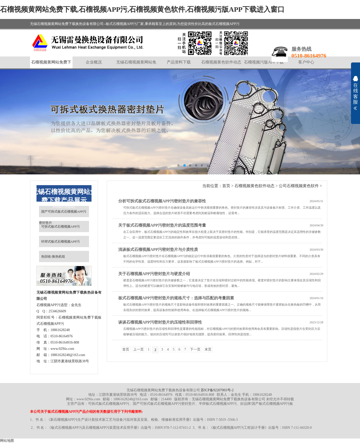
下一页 (195, 349)
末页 (208, 349)
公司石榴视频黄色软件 (299, 186)
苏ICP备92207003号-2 (217, 390)
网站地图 (7, 441)
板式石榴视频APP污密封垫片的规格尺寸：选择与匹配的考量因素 (176, 298)
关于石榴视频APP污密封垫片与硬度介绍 (154, 274)
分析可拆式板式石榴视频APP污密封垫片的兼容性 (162, 201)
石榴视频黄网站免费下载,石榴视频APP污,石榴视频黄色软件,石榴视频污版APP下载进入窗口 (142, 9)
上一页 (138, 349)
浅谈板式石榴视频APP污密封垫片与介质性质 (158, 249)
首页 (226, 186)
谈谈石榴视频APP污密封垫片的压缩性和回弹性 (160, 322)
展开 (355, 93)
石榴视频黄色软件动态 (254, 186)
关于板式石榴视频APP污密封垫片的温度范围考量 (162, 225)
